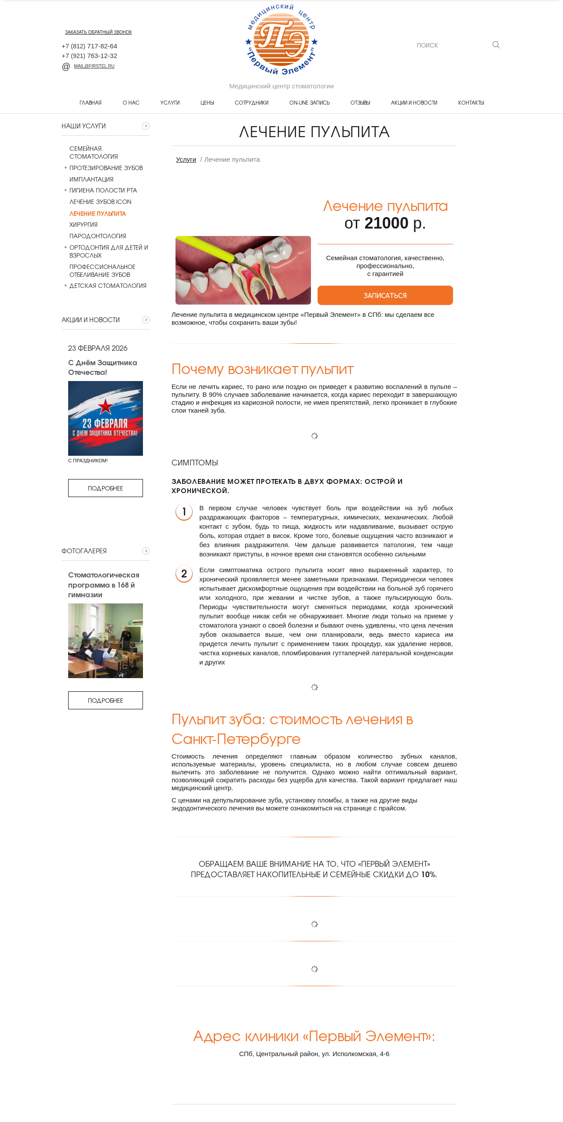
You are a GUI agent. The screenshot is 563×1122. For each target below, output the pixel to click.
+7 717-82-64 (89, 46)
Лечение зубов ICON (97, 202)
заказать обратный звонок (98, 32)
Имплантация (87, 179)
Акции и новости (414, 102)
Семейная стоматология (90, 152)
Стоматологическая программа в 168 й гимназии (103, 584)
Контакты (471, 102)
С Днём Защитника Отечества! (102, 367)
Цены (207, 102)
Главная (91, 102)
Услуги (170, 102)
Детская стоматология (104, 286)
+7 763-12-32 (89, 55)
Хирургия (80, 225)
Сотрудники (251, 102)
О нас (131, 102)
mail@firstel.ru (88, 66)
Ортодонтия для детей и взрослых (105, 251)
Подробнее (105, 488)
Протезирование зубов (102, 168)
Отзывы (360, 102)
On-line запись (309, 102)
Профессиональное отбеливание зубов (98, 271)
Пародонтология (94, 236)
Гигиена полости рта (99, 190)
